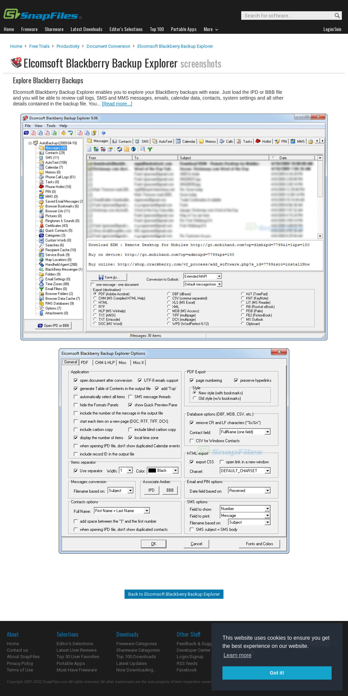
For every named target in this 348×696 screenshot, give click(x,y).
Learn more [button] (237, 655)
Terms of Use (20, 669)
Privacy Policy (20, 663)
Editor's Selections (75, 643)
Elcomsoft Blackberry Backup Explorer (175, 46)
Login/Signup (190, 656)
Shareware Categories (138, 650)
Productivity (68, 46)
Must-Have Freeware (77, 669)
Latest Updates (131, 663)
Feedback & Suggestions (202, 643)
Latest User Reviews (77, 650)
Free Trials (39, 46)
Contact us (17, 650)
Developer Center (194, 650)
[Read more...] (117, 103)
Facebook (187, 669)
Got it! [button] (277, 673)
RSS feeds (187, 663)
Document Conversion (108, 46)
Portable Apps (71, 663)
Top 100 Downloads (136, 656)
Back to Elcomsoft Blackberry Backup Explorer (174, 594)
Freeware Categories (136, 643)
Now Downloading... (136, 669)
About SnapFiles (23, 656)
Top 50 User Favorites (78, 656)
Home (16, 46)
